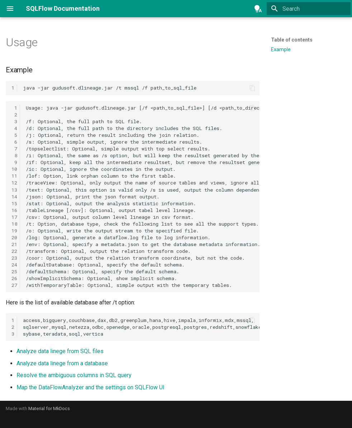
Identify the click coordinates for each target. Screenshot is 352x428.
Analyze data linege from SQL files (60, 351)
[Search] (309, 8)
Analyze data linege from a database (62, 363)
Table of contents (292, 40)
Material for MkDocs (49, 408)
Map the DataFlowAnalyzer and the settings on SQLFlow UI (90, 387)
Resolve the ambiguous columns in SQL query (74, 375)
